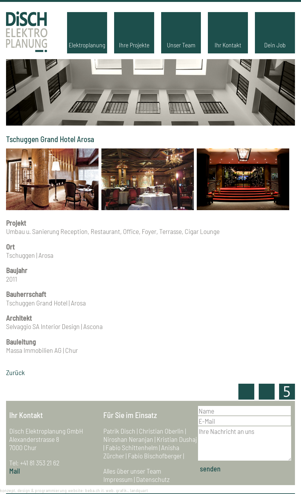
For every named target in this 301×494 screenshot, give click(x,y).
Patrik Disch (119, 431)
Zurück (15, 372)
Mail (14, 471)
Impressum (118, 479)
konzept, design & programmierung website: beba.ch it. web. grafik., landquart (74, 490)
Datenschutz (153, 479)
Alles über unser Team (132, 471)
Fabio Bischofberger (155, 455)
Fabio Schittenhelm (132, 447)
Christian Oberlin (161, 431)
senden (210, 468)
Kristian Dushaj (177, 439)
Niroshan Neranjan (128, 439)
